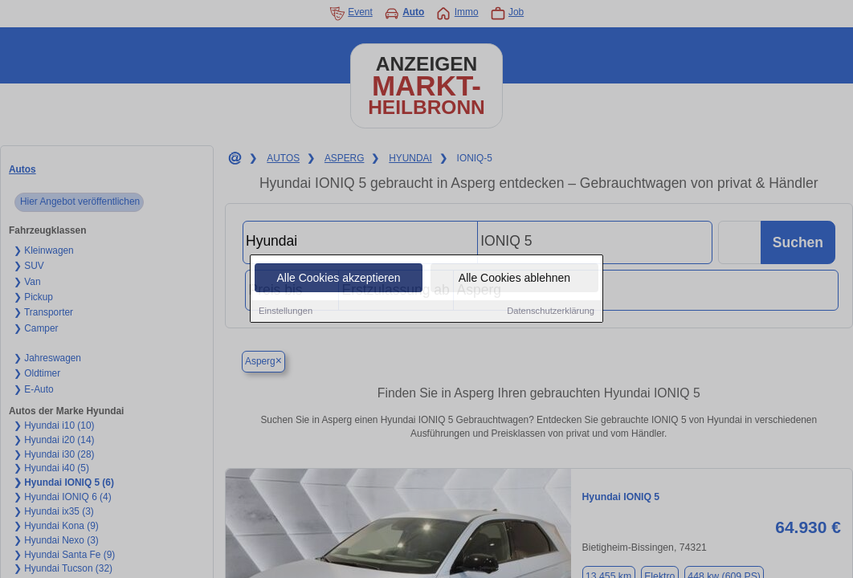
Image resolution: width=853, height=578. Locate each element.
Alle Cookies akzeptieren (338, 279)
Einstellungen (285, 312)
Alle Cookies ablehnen (514, 279)
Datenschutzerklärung (550, 312)
